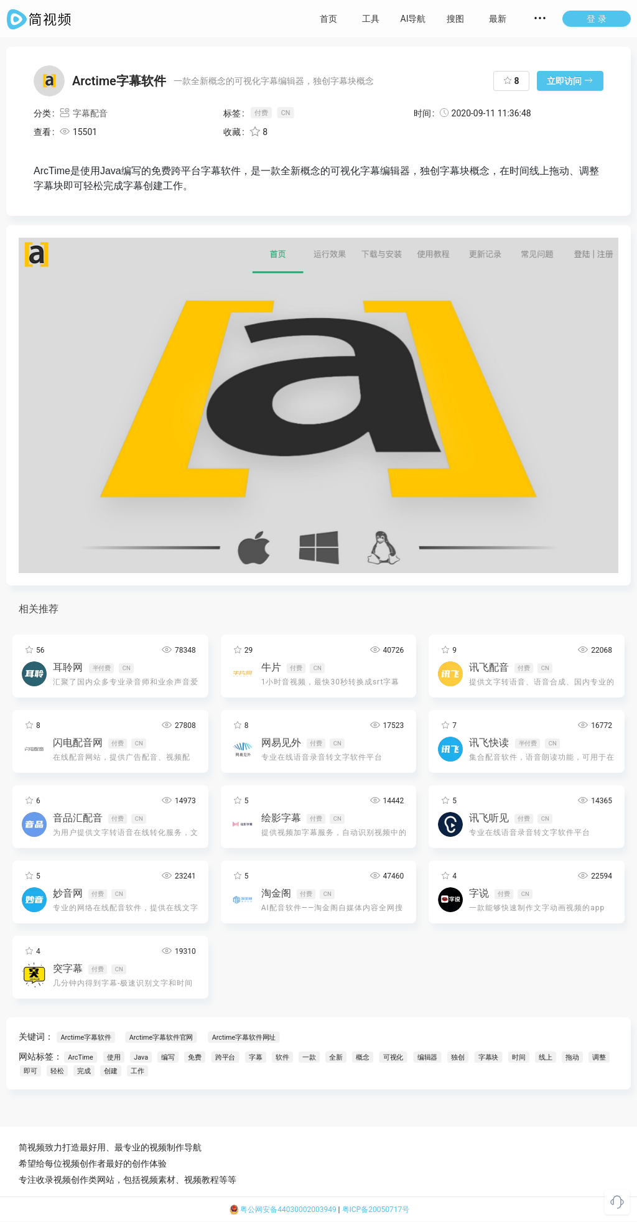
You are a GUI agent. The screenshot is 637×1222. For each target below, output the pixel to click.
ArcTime (80, 1057)
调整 (600, 1057)
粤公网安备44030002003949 (283, 1209)
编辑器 (427, 1057)
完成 (84, 1071)
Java (141, 1057)
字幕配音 (83, 113)
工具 (370, 19)
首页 (328, 19)
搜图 (455, 19)
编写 (168, 1057)
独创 (458, 1057)
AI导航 (413, 19)
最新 (497, 19)
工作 (137, 1071)
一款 (310, 1057)
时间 (519, 1057)
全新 (336, 1057)
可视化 (393, 1057)
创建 (111, 1071)
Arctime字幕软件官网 (160, 1037)
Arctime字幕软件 (85, 1037)
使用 (114, 1057)
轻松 (57, 1071)
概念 (363, 1057)
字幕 (256, 1057)
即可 (30, 1071)
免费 (195, 1057)
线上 (546, 1057)
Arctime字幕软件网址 (243, 1037)
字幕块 (488, 1057)
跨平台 (225, 1057)
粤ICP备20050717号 (376, 1209)
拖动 (573, 1057)
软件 (283, 1057)
